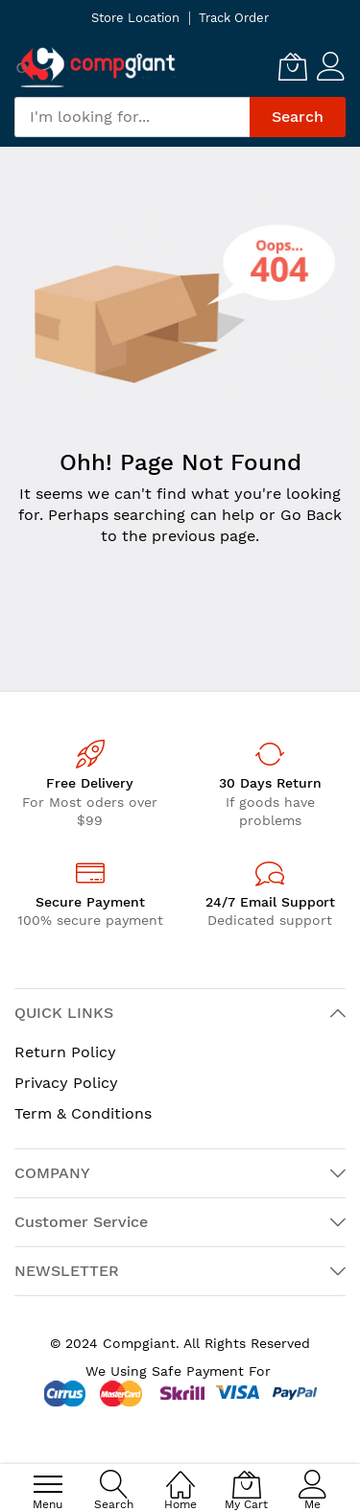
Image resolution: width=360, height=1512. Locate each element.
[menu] (48, 1484)
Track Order (234, 18)
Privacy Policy (66, 1083)
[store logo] (96, 66)
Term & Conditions (83, 1113)
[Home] (180, 1474)
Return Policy (65, 1052)
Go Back (311, 515)
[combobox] (132, 117)
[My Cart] (292, 66)
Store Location (135, 18)
